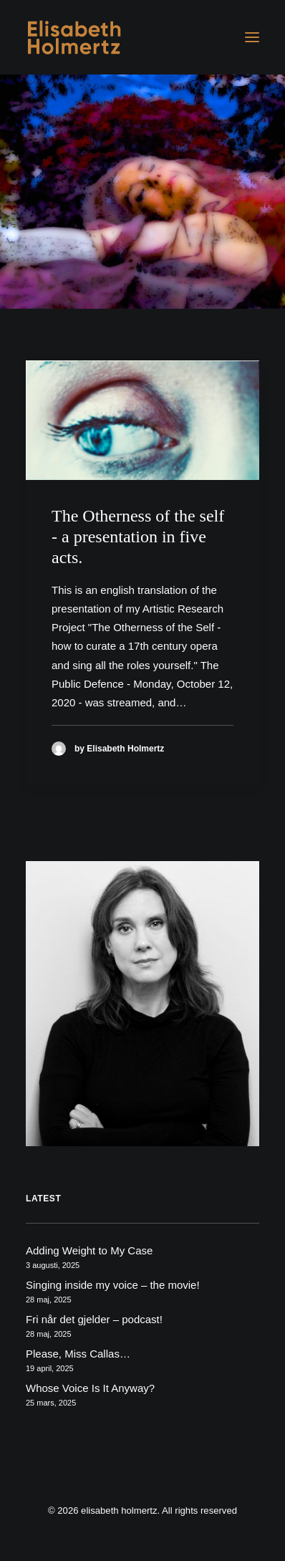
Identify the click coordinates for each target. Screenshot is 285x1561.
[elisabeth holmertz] (79, 37)
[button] (252, 37)
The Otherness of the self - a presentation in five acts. (138, 536)
